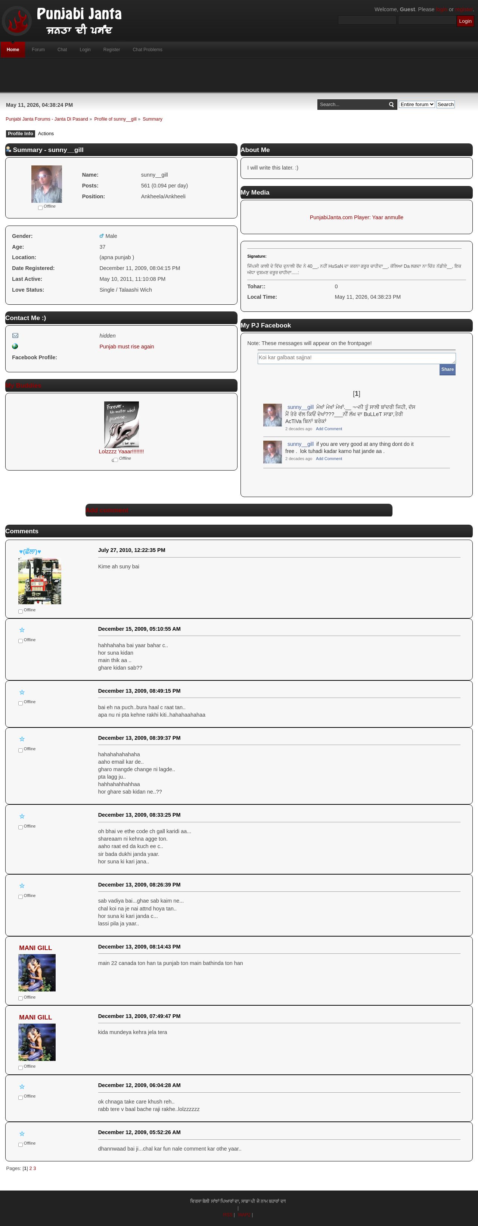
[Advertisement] (239, 75)
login (441, 9)
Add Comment (329, 428)
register (464, 9)
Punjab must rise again (126, 347)
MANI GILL (35, 948)
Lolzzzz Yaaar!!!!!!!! (121, 451)
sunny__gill (301, 407)
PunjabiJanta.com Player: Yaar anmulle (357, 217)
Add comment (107, 510)
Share (447, 369)
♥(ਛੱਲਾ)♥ (30, 551)
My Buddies (23, 385)
